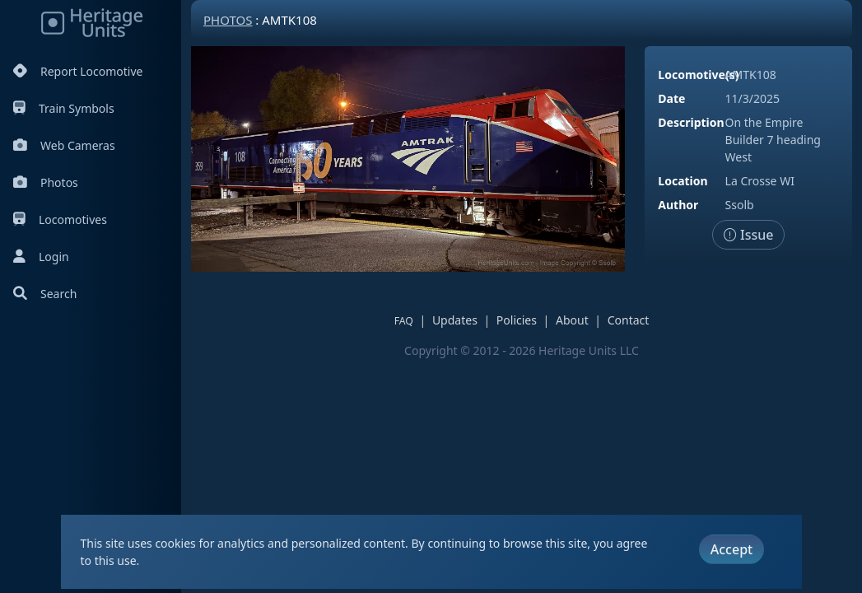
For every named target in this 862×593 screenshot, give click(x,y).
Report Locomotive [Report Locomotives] (77, 71)
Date (671, 98)
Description (691, 122)
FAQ (403, 321)
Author (678, 204)
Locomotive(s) (698, 74)
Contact (629, 320)
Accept (732, 549)
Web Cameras (64, 145)
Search (45, 293)
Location (682, 181)
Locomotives (60, 219)
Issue (749, 235)
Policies (516, 320)
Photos (45, 182)
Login (41, 256)
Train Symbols (63, 108)
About (572, 320)
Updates (455, 320)
